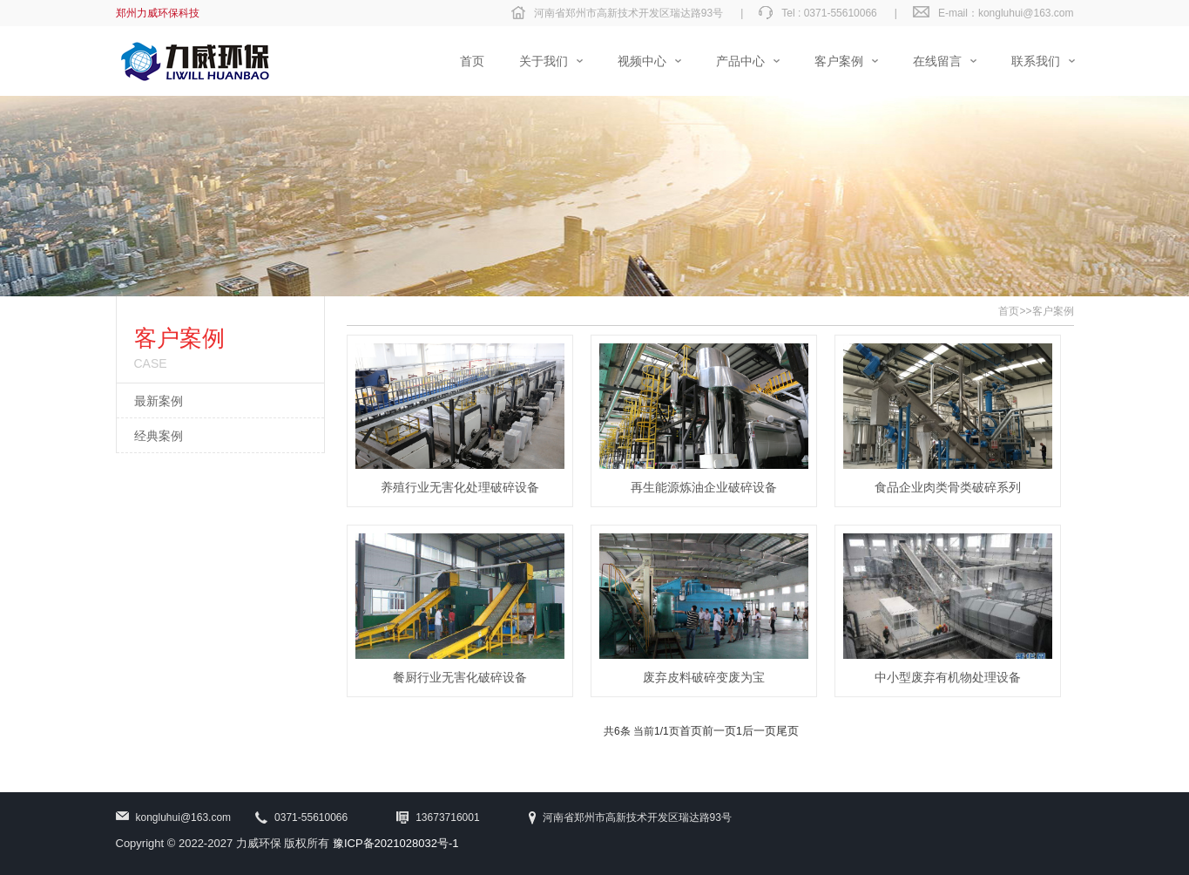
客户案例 (1053, 311)
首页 (1008, 311)
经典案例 (158, 436)
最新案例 (158, 401)
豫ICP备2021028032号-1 (396, 843)
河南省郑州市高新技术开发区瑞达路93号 (628, 13)
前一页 (719, 730)
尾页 (787, 730)
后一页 (759, 730)
